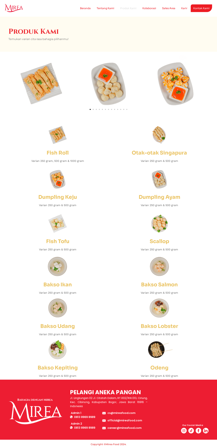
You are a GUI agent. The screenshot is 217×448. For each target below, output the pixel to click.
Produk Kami (128, 8)
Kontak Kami (201, 8)
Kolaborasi (149, 8)
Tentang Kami (105, 8)
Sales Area (168, 8)
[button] (90, 109)
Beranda (85, 8)
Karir (184, 8)
